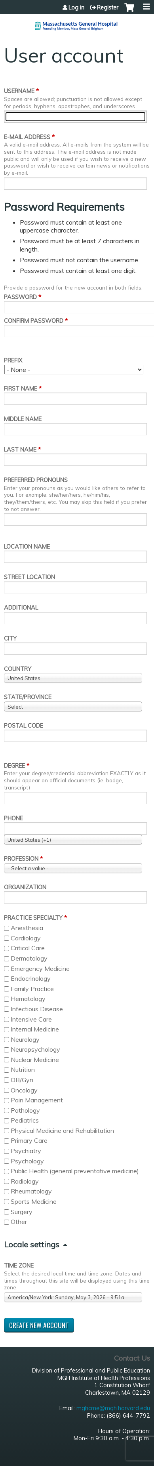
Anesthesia (27, 928)
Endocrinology (31, 978)
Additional (21, 607)
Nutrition (23, 1069)
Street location (29, 577)
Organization (25, 887)
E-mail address (27, 137)
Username (19, 91)
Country (17, 669)
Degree (14, 765)
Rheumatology (31, 1191)
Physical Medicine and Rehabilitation (62, 1130)
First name (20, 388)
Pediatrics (25, 1120)
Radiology (25, 1181)
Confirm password (33, 320)
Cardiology (26, 938)
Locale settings (31, 1244)
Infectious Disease (37, 1009)
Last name (20, 449)
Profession (21, 858)
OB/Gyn (22, 1080)
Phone (13, 818)
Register (107, 7)
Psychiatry (26, 1151)
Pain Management (37, 1100)
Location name (27, 546)
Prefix (13, 360)
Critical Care (28, 948)
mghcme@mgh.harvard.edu (113, 1408)
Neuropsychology (35, 1049)
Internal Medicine (35, 1029)
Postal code (23, 725)
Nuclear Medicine (35, 1060)
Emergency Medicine (40, 968)
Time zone (19, 1265)
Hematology (28, 999)
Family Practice (32, 989)
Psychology (27, 1161)
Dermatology (29, 958)
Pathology (25, 1110)
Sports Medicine (34, 1201)
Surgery (21, 1212)
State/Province (27, 697)
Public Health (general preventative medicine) (75, 1171)
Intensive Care (31, 1019)
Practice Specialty (33, 917)
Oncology (24, 1090)
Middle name (23, 419)
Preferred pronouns (36, 480)
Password (20, 297)
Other (19, 1222)
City (10, 638)
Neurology (25, 1039)
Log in (76, 7)
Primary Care (29, 1140)
